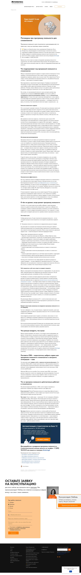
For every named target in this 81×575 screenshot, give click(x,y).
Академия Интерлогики (14, 561)
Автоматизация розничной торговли (31, 560)
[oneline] (20, 520)
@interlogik (56, 56)
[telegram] (59, 559)
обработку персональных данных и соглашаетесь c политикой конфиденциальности (63, 555)
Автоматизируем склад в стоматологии (30, 463)
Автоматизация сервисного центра (31, 556)
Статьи (46, 6)
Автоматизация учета (29, 6)
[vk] (57, 559)
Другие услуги (39, 6)
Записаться (13, 535)
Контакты (11, 564)
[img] (53, 495)
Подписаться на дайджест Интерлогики (48, 554)
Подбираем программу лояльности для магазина (33, 459)
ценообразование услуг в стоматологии (47, 184)
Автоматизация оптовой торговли (31, 558)
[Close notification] (78, 567)
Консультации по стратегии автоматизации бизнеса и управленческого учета (31, 552)
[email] (20, 513)
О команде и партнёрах (14, 556)
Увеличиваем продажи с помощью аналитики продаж (34, 460)
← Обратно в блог (13, 9)
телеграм (33, 489)
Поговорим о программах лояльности (30, 455)
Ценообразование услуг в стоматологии (31, 462)
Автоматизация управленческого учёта (17, 3)
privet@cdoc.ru (44, 551)
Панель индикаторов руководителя (31, 569)
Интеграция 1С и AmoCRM (31, 566)
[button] (60, 7)
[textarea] (20, 525)
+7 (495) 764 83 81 (45, 549)
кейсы (51, 6)
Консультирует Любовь (68, 499)
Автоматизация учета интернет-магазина (32, 555)
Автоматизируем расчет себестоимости (32, 564)
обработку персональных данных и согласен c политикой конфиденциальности (20, 531)
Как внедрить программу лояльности (30, 457)
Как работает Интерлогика (14, 554)
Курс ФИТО (12, 559)
